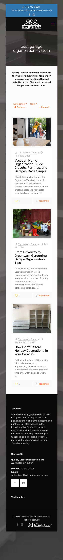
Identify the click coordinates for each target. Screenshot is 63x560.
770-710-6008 (32, 7)
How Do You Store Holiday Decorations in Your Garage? (31, 350)
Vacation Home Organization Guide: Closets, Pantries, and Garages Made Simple (31, 166)
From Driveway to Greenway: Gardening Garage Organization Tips (31, 257)
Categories (21, 104)
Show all (43, 107)
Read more (43, 201)
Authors (21, 107)
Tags (34, 104)
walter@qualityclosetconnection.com (33, 10)
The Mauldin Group (27, 152)
